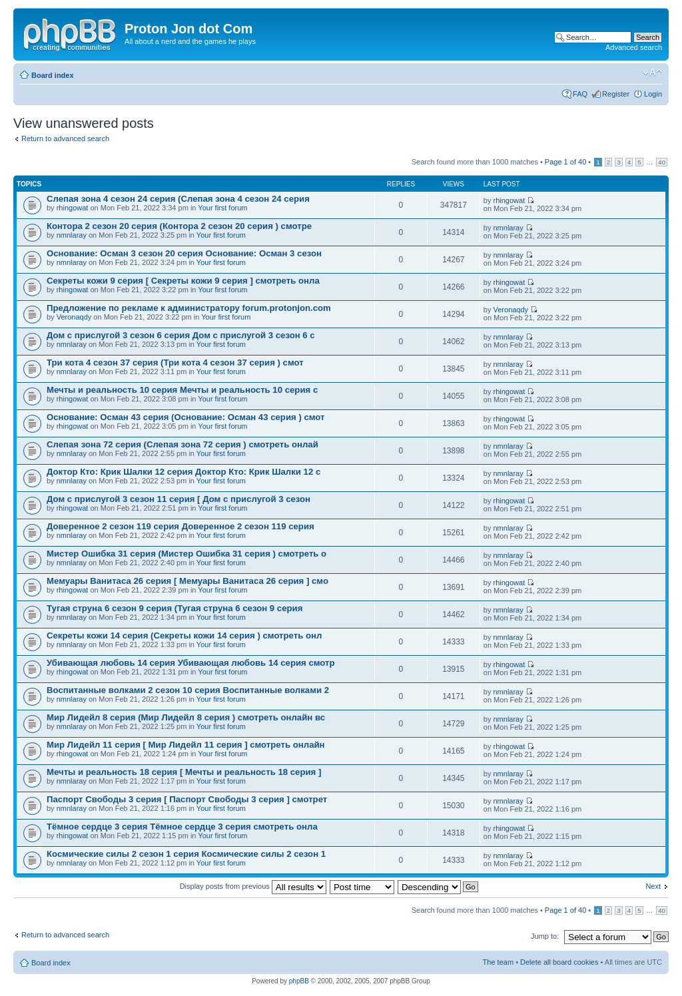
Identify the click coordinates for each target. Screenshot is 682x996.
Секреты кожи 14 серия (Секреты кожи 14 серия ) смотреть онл (184, 635)
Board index (52, 75)
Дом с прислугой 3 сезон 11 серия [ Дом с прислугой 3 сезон (178, 499)
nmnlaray (72, 235)
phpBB (299, 981)
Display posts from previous (253, 886)
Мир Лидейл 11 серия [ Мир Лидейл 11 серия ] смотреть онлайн (186, 745)
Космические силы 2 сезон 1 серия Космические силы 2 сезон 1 (186, 854)
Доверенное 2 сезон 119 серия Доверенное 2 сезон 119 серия (180, 526)
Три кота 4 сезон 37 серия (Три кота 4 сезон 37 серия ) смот (175, 363)
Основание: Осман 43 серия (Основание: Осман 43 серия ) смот (186, 417)
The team (498, 962)
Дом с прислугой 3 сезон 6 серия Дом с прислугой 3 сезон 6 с (181, 335)
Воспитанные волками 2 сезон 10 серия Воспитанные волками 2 (188, 690)
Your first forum (222, 208)
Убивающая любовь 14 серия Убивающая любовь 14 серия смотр (191, 663)
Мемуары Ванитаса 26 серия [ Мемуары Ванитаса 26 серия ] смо (187, 581)
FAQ (580, 94)
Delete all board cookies (559, 962)
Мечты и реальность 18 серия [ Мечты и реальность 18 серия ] (184, 772)
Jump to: (545, 936)
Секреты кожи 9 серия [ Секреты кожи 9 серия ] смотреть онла (183, 281)
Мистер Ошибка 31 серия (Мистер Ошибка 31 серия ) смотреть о (186, 554)
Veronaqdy (74, 317)
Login (653, 94)
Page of (565, 162)
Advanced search (633, 47)
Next (653, 886)
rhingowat (73, 208)
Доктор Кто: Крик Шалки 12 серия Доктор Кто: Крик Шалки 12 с (183, 472)
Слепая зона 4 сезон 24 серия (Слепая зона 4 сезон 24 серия (178, 199)
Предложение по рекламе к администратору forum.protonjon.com (189, 308)
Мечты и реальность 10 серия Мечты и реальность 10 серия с (182, 390)
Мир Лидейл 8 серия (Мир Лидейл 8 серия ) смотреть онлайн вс (186, 717)
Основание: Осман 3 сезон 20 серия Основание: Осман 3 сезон (184, 253)
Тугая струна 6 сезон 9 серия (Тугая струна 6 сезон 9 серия (174, 608)
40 (661, 162)
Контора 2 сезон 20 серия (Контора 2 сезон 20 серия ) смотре (179, 226)
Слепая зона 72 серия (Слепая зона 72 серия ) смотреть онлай (182, 444)
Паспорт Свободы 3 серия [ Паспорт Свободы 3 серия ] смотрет (187, 799)
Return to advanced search (65, 138)
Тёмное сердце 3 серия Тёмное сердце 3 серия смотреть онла (182, 827)
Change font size (652, 73)
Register (615, 94)
